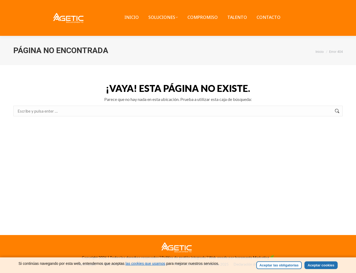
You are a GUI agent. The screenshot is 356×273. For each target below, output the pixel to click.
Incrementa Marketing (254, 257)
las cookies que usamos (145, 269)
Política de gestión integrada (184, 257)
